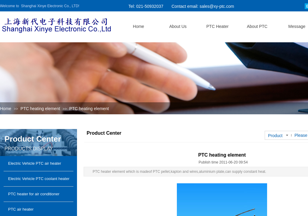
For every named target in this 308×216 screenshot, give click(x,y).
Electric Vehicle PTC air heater (34, 163)
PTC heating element (40, 108)
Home (5, 108)
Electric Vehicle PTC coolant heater (38, 178)
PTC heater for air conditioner (34, 194)
